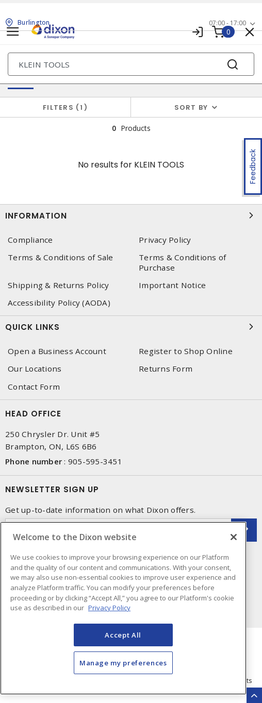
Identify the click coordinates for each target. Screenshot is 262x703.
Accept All (123, 635)
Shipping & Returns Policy (58, 285)
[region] (123, 608)
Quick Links (131, 326)
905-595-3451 (95, 461)
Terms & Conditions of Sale (60, 257)
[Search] (131, 64)
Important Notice (172, 285)
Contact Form (34, 387)
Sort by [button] (191, 107)
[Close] (233, 537)
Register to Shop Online (186, 351)
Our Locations (34, 369)
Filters (65, 107)
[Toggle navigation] (13, 32)
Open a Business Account (57, 351)
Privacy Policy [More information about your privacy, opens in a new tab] (109, 607)
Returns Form (165, 369)
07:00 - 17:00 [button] (227, 23)
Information (131, 215)
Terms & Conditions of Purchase (182, 262)
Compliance (30, 240)
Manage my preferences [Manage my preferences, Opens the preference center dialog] (123, 662)
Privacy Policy (165, 240)
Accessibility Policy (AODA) (59, 303)
